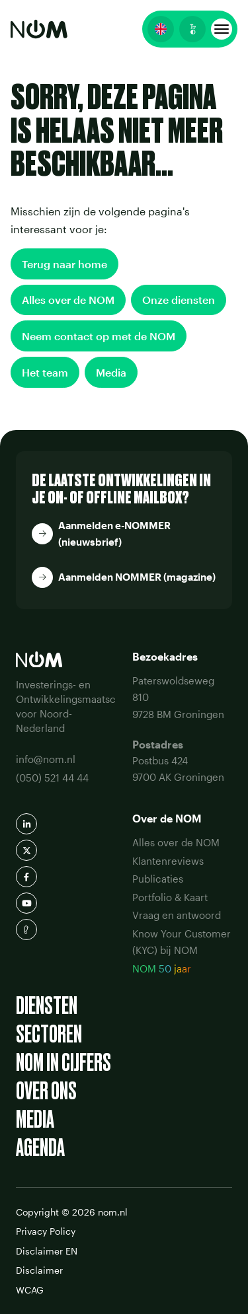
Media (111, 372)
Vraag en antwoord (176, 915)
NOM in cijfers (63, 1062)
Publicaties (157, 879)
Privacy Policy (45, 1231)
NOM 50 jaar (161, 968)
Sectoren (49, 1034)
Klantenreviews (168, 861)
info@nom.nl (45, 759)
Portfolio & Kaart (170, 897)
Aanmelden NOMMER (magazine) (137, 577)
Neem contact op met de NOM (98, 336)
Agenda (40, 1148)
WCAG (30, 1290)
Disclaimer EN (46, 1251)
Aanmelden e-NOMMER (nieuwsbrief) (114, 533)
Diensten (46, 1006)
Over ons (46, 1091)
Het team (45, 372)
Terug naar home (64, 264)
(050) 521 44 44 (52, 778)
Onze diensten (178, 299)
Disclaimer (39, 1270)
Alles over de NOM (68, 299)
